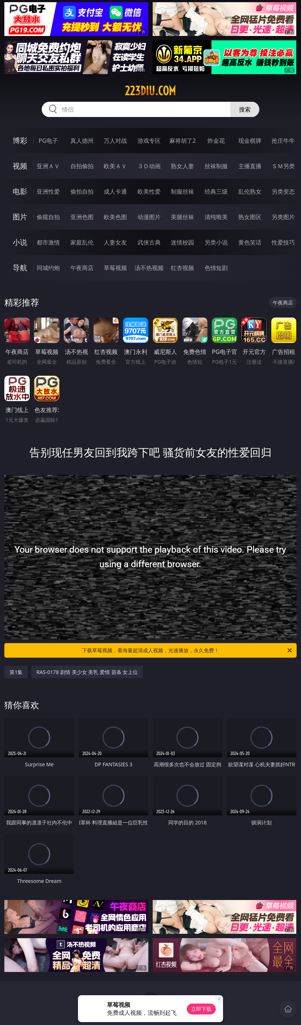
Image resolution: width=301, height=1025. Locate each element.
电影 (20, 191)
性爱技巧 (283, 242)
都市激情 (48, 242)
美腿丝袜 (182, 217)
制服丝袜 (182, 191)
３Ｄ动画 (149, 166)
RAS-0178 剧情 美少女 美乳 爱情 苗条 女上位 (87, 672)
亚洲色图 (82, 217)
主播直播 (249, 166)
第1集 (15, 672)
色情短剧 (216, 268)
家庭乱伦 (82, 242)
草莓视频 (115, 268)
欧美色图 (115, 217)
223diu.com (150, 91)
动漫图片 (149, 217)
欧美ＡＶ (115, 166)
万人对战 (115, 141)
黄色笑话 (249, 242)
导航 (20, 268)
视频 (20, 166)
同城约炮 (48, 268)
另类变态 (283, 191)
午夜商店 (82, 268)
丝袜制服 (216, 166)
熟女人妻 (182, 166)
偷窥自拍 (48, 217)
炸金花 (216, 141)
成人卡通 (115, 191)
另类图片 (283, 217)
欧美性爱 (149, 191)
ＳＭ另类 (283, 166)
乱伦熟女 (249, 191)
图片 (20, 217)
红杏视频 (182, 268)
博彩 (20, 140)
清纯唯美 (216, 217)
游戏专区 (149, 141)
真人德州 (82, 141)
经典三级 (216, 191)
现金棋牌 (249, 141)
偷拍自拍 (82, 191)
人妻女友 (115, 242)
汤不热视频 (149, 268)
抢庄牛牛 (283, 141)
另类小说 (216, 242)
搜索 (245, 109)
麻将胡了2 (182, 141)
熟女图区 (249, 217)
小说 (20, 242)
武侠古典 (149, 242)
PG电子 (48, 141)
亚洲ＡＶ (48, 166)
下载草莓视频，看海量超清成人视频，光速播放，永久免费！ (187, 650)
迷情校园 (182, 242)
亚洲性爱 (48, 191)
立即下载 (201, 1008)
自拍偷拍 (82, 166)
